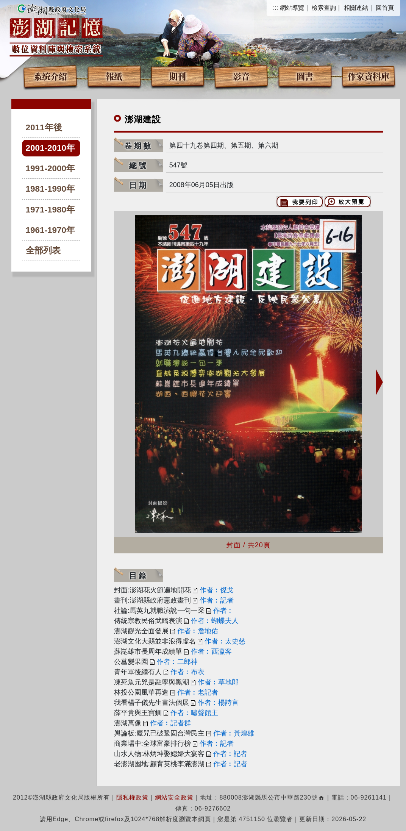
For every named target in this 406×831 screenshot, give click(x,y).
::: (275, 8)
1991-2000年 (50, 168)
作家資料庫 (368, 76)
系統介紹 (50, 76)
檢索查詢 (324, 8)
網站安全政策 (174, 797)
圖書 (305, 76)
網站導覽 (292, 8)
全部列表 (43, 250)
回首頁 (385, 8)
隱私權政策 (132, 797)
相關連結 (356, 8)
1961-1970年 (50, 230)
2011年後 (44, 127)
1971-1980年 (50, 209)
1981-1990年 (50, 189)
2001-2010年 (50, 148)
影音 (241, 76)
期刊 (177, 76)
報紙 (114, 76)
